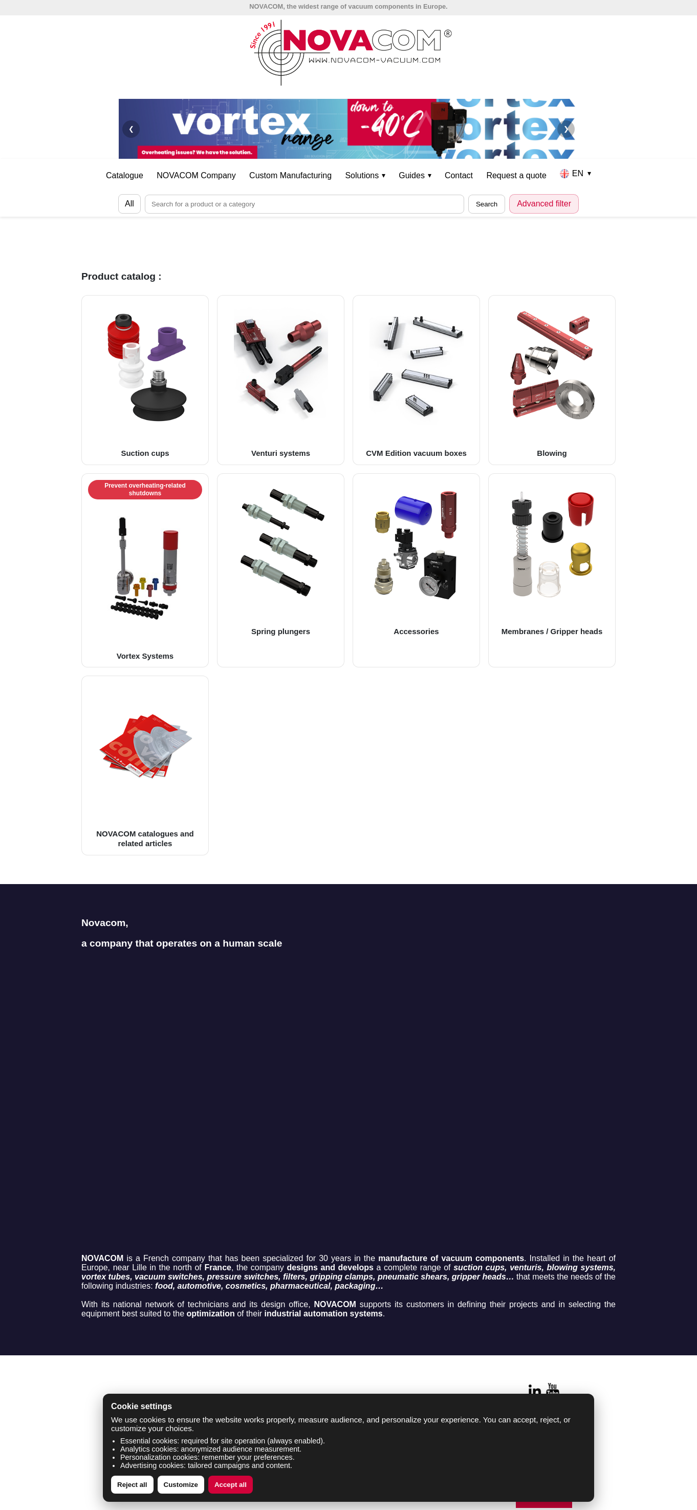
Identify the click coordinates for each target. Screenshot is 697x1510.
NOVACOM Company (196, 175)
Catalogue (124, 175)
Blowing (552, 379)
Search (486, 204)
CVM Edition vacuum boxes (416, 379)
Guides (415, 175)
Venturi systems (281, 379)
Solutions (365, 175)
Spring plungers (281, 558)
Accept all (230, 1484)
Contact (459, 175)
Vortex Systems (145, 570)
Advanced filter (544, 203)
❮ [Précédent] (131, 129)
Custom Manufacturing (290, 175)
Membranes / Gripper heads (552, 558)
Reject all (132, 1484)
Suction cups (145, 379)
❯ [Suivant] (566, 129)
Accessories (416, 558)
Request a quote (516, 175)
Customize (181, 1484)
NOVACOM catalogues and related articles (145, 765)
